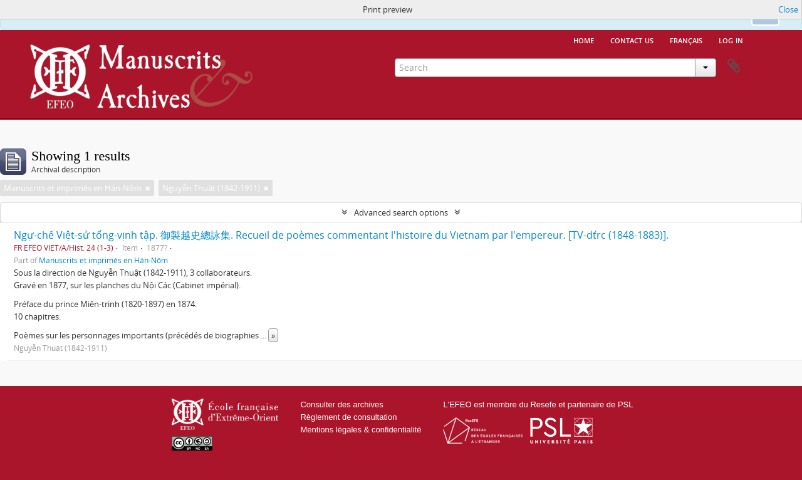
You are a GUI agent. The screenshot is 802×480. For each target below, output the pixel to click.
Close (788, 9)
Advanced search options (401, 212)
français (686, 39)
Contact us (632, 39)
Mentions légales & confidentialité (360, 429)
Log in (731, 39)
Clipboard (733, 66)
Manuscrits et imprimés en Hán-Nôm (103, 260)
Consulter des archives (341, 404)
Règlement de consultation (348, 417)
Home (583, 39)
